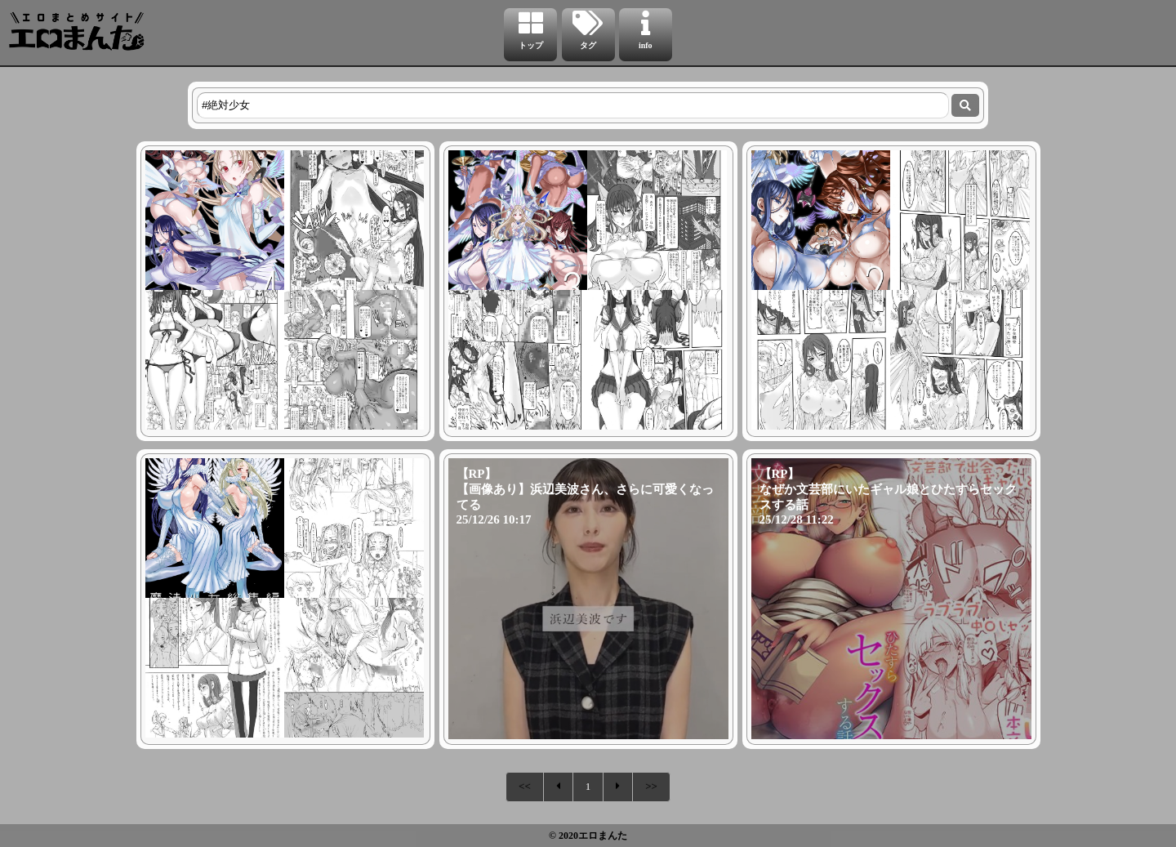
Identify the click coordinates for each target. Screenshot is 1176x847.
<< (525, 786)
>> (651, 786)
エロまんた (602, 835)
